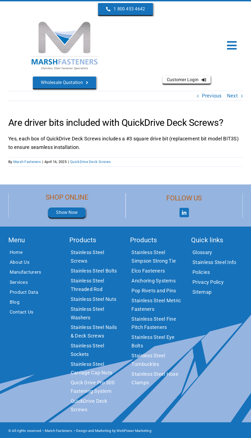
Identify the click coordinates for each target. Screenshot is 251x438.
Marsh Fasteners (27, 162)
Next (232, 96)
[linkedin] (184, 212)
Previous (211, 96)
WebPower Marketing (134, 431)
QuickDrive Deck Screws (90, 162)
